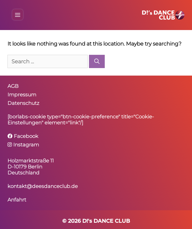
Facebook (23, 136)
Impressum (22, 95)
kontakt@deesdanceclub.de (43, 186)
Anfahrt (17, 200)
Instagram (23, 145)
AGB (13, 86)
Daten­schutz (23, 103)
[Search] (97, 61)
